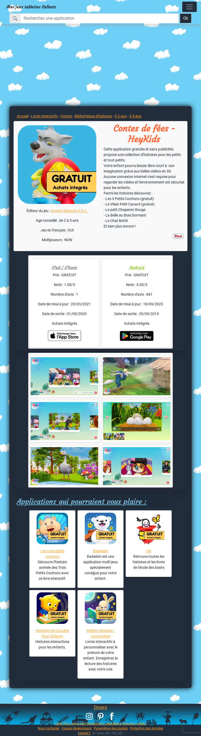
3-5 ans (135, 116)
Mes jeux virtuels (134, 724)
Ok (185, 18)
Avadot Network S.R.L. (69, 211)
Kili (148, 551)
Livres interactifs (44, 116)
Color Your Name (67, 724)
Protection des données (146, 728)
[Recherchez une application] (99, 18)
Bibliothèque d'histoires (93, 116)
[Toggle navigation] (189, 7)
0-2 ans (121, 116)
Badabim (100, 551)
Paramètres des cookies (111, 728)
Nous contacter (48, 728)
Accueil (22, 116)
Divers (100, 707)
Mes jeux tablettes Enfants (31, 6)
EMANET (84, 733)
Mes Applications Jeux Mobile (101, 724)
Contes (66, 116)
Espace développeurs (77, 728)
